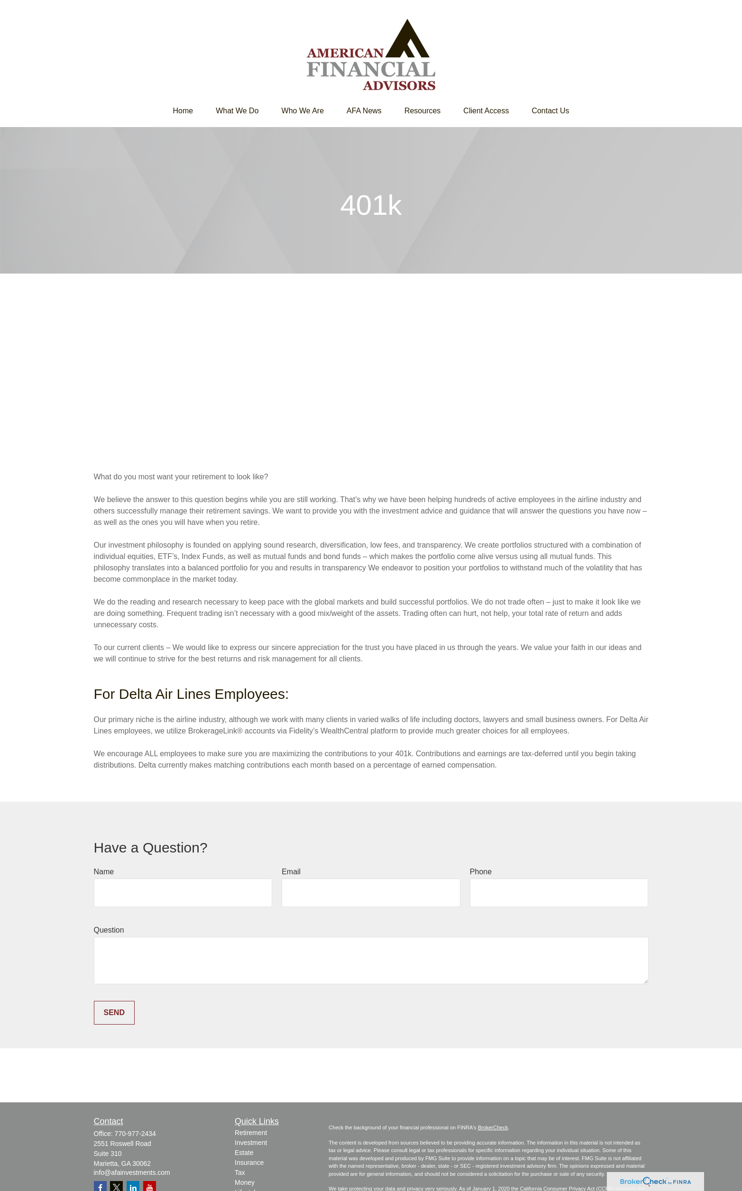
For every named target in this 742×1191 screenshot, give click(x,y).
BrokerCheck (493, 1127)
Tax (240, 1172)
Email (291, 872)
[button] (182, 111)
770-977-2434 (135, 1133)
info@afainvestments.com (132, 1172)
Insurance (249, 1162)
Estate (244, 1152)
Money (245, 1182)
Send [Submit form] (114, 1012)
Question (109, 930)
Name (104, 872)
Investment (251, 1142)
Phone (481, 872)
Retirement (251, 1132)
